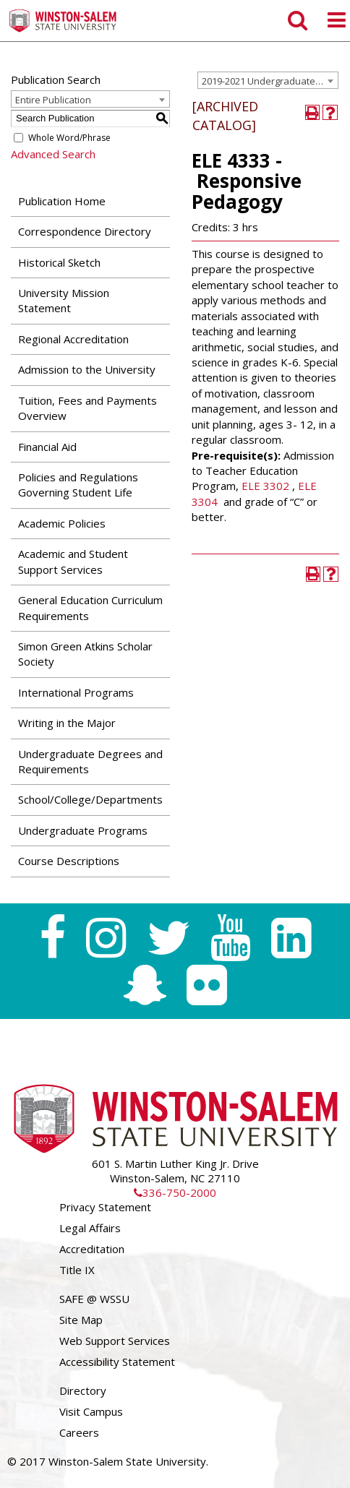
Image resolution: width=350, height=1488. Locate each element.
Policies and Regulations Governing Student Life (78, 484)
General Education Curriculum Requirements (90, 607)
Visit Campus (91, 1411)
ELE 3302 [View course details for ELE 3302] (265, 485)
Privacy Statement (105, 1207)
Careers (79, 1432)
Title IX (77, 1270)
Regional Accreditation (73, 339)
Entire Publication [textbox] (53, 99)
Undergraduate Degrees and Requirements (90, 761)
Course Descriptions (68, 860)
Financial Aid (47, 446)
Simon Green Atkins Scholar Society (85, 653)
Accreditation (91, 1249)
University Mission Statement (63, 300)
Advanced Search (53, 154)
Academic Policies (62, 523)
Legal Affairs (90, 1228)
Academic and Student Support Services (73, 561)
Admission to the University (86, 369)
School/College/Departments (90, 799)
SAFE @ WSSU (94, 1298)
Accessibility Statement (117, 1361)
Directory (82, 1390)
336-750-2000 (175, 1192)
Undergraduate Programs (83, 830)
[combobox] (267, 80)
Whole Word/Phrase (69, 138)
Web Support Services (114, 1340)
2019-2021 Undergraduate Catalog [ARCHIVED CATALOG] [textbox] (270, 80)
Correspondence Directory (84, 231)
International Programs (76, 692)
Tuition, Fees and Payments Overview (87, 408)
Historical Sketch (59, 262)
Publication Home (62, 201)
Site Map (81, 1319)
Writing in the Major (67, 722)
